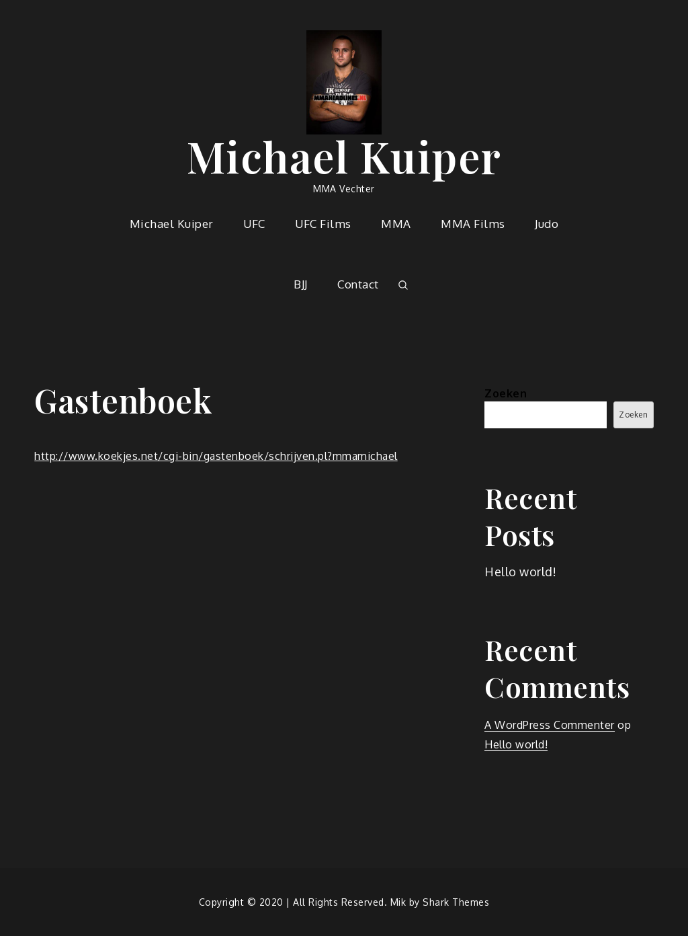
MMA (396, 224)
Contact (358, 284)
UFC (254, 224)
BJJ (301, 284)
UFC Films (323, 224)
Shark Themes (456, 902)
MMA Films (473, 224)
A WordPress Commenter (549, 725)
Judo (546, 224)
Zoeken (505, 393)
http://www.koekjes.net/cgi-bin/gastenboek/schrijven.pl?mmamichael (216, 456)
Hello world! (520, 571)
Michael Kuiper (344, 155)
